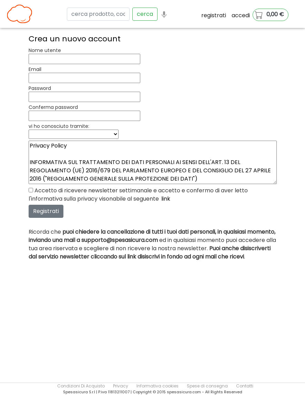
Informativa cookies (157, 386)
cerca (145, 14)
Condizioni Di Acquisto (81, 386)
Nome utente (45, 50)
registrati (213, 15)
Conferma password (53, 107)
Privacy (120, 386)
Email (35, 69)
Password (40, 88)
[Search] (98, 14)
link (165, 199)
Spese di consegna (207, 386)
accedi (241, 15)
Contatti (244, 386)
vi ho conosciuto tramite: (59, 126)
